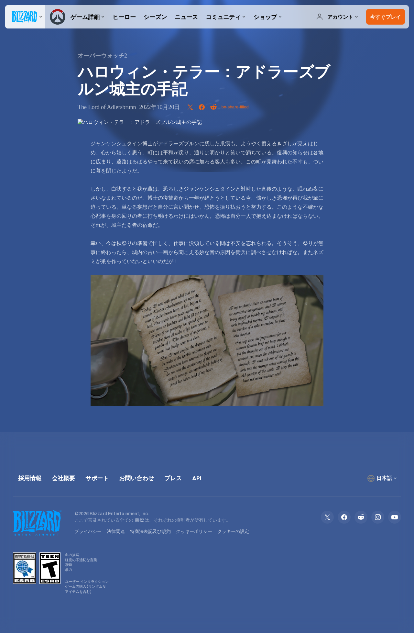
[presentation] (25, 16)
